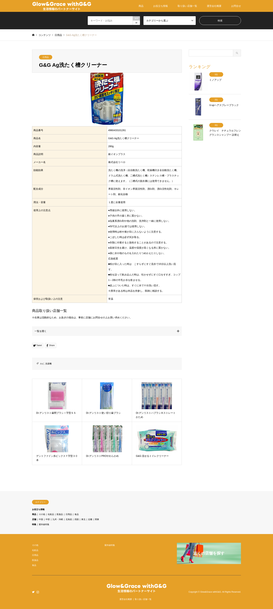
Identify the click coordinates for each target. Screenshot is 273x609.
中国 (41, 519)
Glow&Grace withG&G (210, 592)
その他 (42, 514)
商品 (141, 6)
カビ (42, 363)
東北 (83, 519)
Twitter (33, 592)
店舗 (34, 519)
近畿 (90, 519)
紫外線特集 (44, 524)
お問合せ (236, 6)
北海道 (69, 519)
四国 (77, 519)
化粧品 (51, 514)
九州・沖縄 (57, 519)
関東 (97, 519)
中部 (48, 519)
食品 (77, 514)
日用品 (45, 57)
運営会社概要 (214, 6)
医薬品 (60, 514)
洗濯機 (48, 363)
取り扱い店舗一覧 (187, 6)
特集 (34, 524)
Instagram (38, 592)
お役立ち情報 (160, 6)
